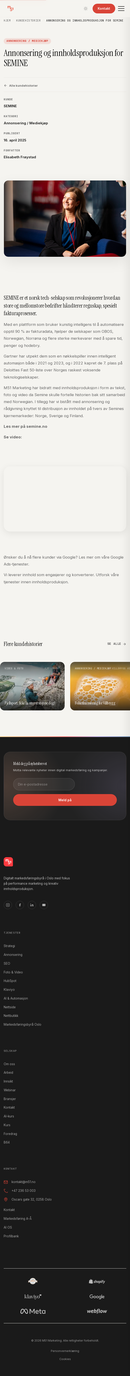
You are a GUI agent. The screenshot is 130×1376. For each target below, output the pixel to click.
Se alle (116, 644)
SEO (7, 963)
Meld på (65, 800)
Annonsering (13, 955)
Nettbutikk (11, 1016)
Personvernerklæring (65, 1351)
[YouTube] (44, 905)
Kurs (7, 1125)
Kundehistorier (28, 20)
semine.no (36, 426)
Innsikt (8, 1081)
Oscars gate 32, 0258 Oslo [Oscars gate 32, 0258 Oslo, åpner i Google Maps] (28, 1199)
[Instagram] (8, 905)
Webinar (10, 1090)
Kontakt (104, 8)
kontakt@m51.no (20, 1182)
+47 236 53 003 (20, 1191)
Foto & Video (13, 972)
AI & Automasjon (16, 998)
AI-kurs (9, 1116)
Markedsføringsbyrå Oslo (22, 1024)
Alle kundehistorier (21, 85)
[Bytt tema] (86, 8)
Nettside (10, 1007)
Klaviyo (9, 989)
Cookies (65, 1359)
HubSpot (10, 981)
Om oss (9, 1064)
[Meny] (121, 8)
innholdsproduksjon (50, 582)
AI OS (8, 1227)
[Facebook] (20, 905)
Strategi (9, 946)
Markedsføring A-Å (18, 1218)
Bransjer (10, 1099)
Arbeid (8, 1072)
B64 (7, 1142)
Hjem (7, 20)
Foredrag (10, 1134)
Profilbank (11, 1236)
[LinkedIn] (32, 905)
